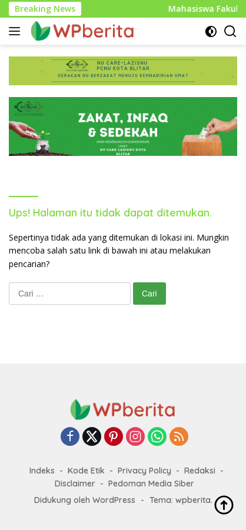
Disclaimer (75, 483)
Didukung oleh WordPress (84, 500)
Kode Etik (86, 470)
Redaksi (199, 470)
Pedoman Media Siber (151, 483)
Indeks (42, 470)
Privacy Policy (144, 470)
